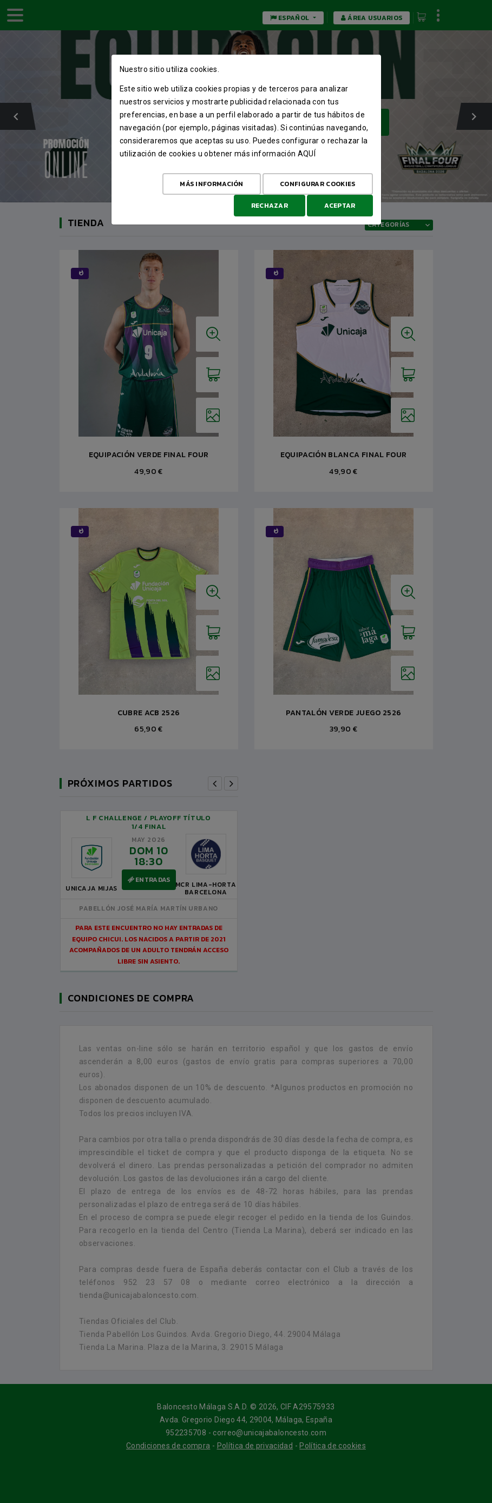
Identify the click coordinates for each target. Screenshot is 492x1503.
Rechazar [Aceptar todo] (269, 205)
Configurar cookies (317, 184)
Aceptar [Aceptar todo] (339, 205)
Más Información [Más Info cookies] (212, 184)
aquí (307, 153)
